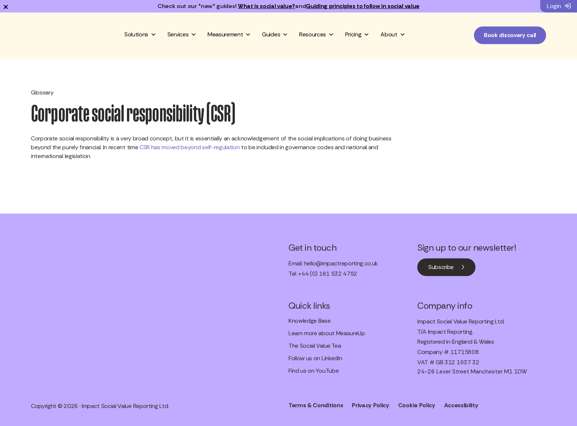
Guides (275, 34)
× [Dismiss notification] (5, 6)
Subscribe (441, 267)
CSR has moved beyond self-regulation (189, 147)
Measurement (229, 34)
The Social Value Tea (314, 346)
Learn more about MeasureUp (326, 333)
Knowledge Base (309, 321)
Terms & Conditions (315, 405)
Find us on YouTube (313, 371)
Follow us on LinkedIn (315, 358)
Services (182, 34)
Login (559, 6)
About (392, 34)
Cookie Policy (416, 405)
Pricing (357, 34)
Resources (316, 34)
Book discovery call (510, 35)
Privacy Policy (370, 405)
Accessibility (461, 405)
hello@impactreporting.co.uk (341, 263)
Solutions (140, 34)
